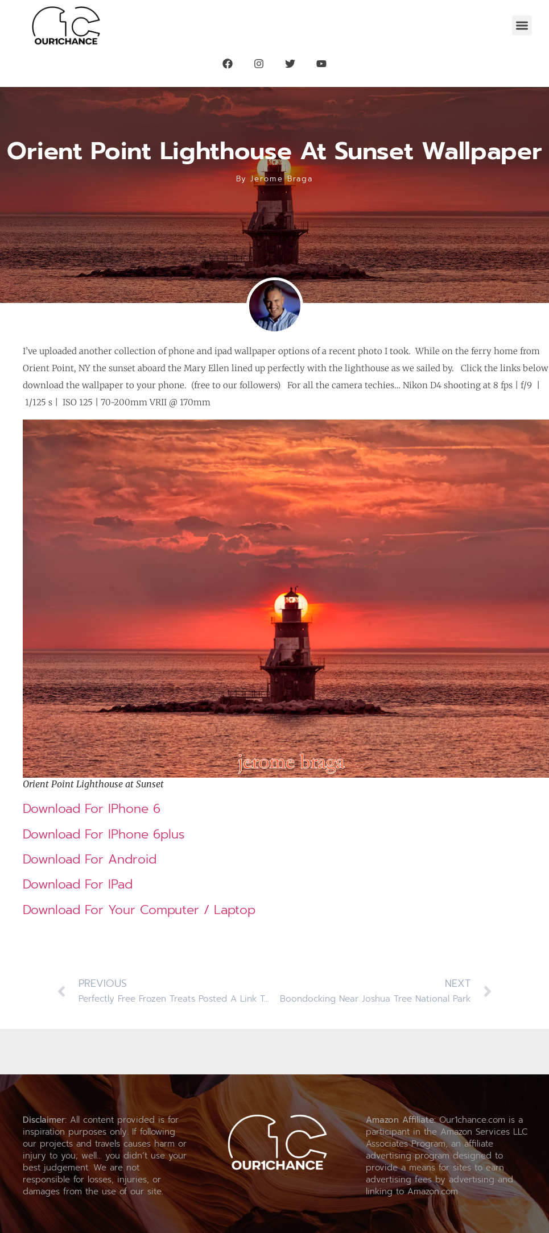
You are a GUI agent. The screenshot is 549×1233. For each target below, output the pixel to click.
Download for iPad (78, 884)
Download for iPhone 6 (91, 808)
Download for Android (89, 859)
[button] (522, 25)
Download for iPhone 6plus (104, 834)
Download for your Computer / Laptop (139, 909)
